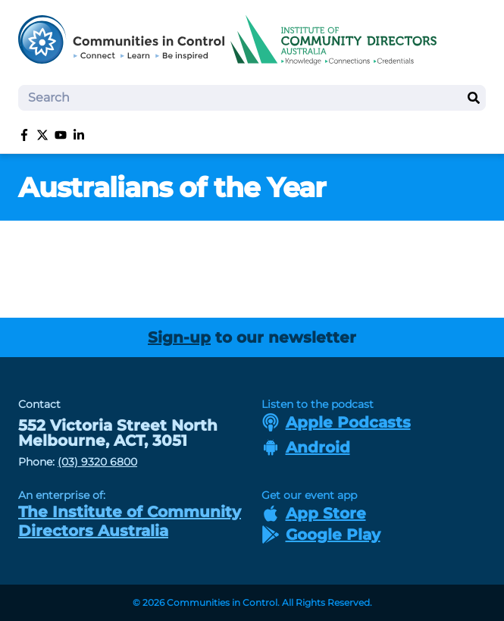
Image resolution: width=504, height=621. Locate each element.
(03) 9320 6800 (97, 462)
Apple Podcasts (336, 422)
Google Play (320, 534)
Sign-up (179, 337)
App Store (313, 513)
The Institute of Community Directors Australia (129, 521)
